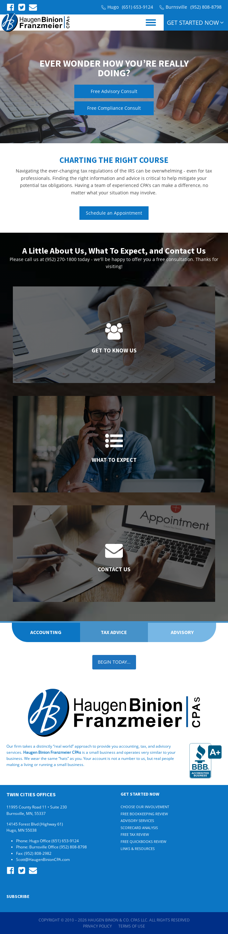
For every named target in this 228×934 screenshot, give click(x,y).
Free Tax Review (135, 834)
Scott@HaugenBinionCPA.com (43, 859)
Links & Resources (138, 848)
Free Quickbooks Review (143, 841)
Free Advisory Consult (114, 91)
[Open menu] (150, 22)
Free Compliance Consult (114, 108)
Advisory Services (137, 820)
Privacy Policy (97, 926)
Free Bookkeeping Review (144, 813)
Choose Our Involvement (145, 806)
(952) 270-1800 (61, 259)
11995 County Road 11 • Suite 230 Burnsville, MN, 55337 (36, 810)
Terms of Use (131, 926)
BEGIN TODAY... (114, 662)
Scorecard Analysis (139, 827)
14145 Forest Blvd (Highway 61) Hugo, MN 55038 (34, 827)
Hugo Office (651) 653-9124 (54, 841)
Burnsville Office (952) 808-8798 (58, 847)
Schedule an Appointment (114, 213)
